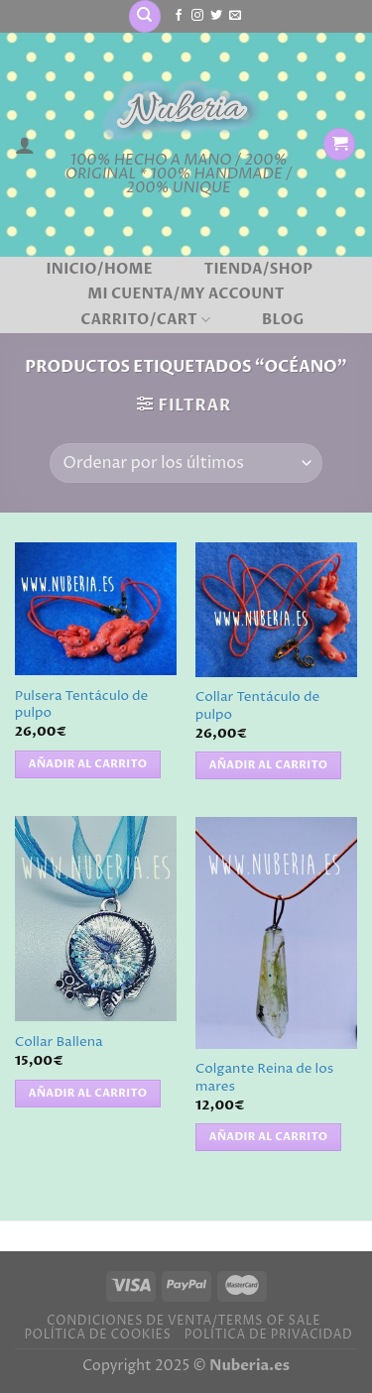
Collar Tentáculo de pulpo (257, 706)
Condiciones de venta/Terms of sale (183, 1321)
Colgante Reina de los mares (264, 1078)
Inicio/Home (99, 270)
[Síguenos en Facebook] (179, 16)
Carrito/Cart (145, 320)
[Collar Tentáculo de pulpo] (276, 609)
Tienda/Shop (258, 270)
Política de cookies (97, 1335)
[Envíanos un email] (235, 16)
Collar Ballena (59, 1042)
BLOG (283, 320)
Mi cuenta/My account (186, 294)
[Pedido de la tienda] (185, 463)
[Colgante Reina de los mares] (276, 932)
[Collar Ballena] (96, 918)
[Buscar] (145, 16)
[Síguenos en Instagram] (197, 16)
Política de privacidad (269, 1335)
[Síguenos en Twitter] (216, 16)
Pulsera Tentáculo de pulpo (81, 705)
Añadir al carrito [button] (88, 763)
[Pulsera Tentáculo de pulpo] (96, 608)
